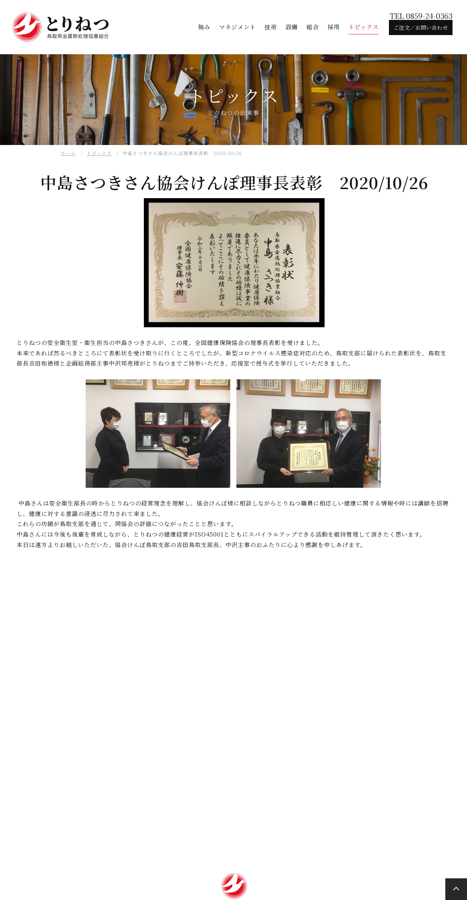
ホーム (68, 153)
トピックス (99, 153)
